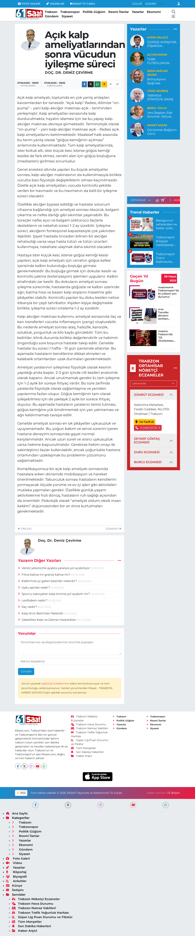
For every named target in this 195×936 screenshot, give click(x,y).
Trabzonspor (70, 12)
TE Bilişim (173, 792)
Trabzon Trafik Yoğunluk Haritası (40, 912)
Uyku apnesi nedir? (34, 587)
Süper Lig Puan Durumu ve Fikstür (42, 917)
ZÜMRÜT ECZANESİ (149, 394)
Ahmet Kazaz (157, 125)
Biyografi (16, 876)
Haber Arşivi (81, 756)
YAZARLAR (55, 3)
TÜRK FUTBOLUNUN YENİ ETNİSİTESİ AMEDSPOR (159, 61)
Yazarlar (138, 12)
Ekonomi (154, 12)
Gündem (52, 16)
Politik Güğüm (94, 12)
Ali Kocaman (157, 54)
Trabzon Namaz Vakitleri (89, 728)
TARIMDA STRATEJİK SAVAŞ (160, 97)
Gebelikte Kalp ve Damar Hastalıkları (47, 619)
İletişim (15, 890)
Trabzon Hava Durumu (88, 724)
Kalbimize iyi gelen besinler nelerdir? (48, 581)
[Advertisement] (156, 167)
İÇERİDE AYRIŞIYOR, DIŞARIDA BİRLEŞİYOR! (162, 44)
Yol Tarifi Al (145, 422)
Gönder (26, 671)
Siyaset (67, 16)
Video (14, 863)
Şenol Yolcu (157, 108)
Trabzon (51, 12)
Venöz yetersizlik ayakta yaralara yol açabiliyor (54, 568)
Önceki (25, 528)
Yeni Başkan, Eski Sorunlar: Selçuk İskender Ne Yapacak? (160, 115)
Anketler (16, 881)
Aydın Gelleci (157, 37)
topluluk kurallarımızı (55, 683)
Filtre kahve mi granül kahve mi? (44, 574)
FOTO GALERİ (29, 3)
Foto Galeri (18, 858)
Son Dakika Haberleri (87, 752)
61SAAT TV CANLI (82, 3)
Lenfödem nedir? (33, 600)
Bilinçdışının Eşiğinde (156, 81)
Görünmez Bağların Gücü (162, 131)
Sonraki (113, 528)
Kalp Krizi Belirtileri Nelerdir (41, 613)
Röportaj (16, 872)
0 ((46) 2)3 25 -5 (148, 427)
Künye (14, 885)
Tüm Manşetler (83, 748)
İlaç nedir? (28, 607)
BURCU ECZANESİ (147, 462)
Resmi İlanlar (118, 12)
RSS (21, 792)
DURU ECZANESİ (147, 452)
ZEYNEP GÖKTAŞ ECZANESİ (147, 440)
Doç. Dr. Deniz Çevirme (69, 72)
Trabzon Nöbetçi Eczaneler (36, 899)
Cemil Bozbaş (157, 91)
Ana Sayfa (17, 813)
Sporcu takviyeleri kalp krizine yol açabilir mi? (54, 594)
